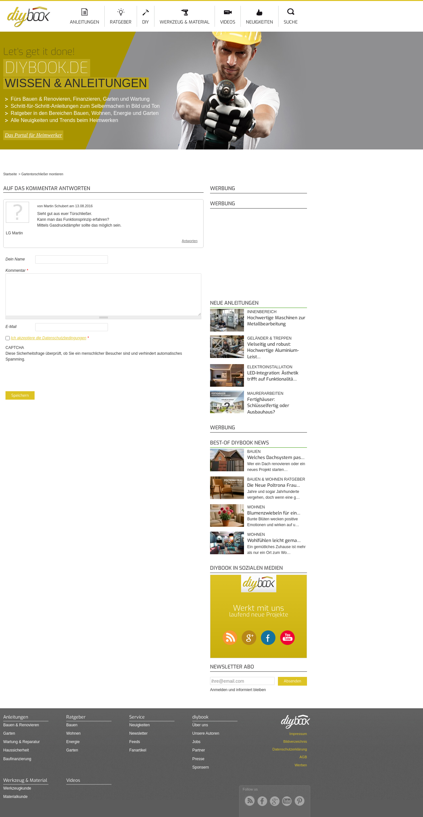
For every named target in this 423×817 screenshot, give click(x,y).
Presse (198, 759)
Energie (72, 742)
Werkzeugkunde (17, 788)
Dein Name (15, 259)
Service (137, 717)
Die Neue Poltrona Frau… (273, 485)
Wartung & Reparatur (21, 742)
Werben (301, 765)
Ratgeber (121, 22)
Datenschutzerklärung (289, 749)
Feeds (134, 742)
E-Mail (10, 326)
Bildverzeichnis (295, 741)
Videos (227, 22)
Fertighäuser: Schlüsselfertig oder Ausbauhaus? (268, 405)
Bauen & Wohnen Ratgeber (276, 479)
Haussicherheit (16, 750)
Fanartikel (137, 750)
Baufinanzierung (17, 759)
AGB (303, 757)
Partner (198, 750)
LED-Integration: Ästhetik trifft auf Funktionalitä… (272, 376)
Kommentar (16, 270)
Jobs (196, 742)
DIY (145, 22)
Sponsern (200, 767)
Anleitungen (84, 22)
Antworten (190, 241)
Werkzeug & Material (184, 22)
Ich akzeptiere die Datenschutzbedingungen (48, 338)
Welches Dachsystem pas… (275, 457)
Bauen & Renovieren (21, 725)
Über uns (200, 725)
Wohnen (256, 507)
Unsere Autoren (205, 733)
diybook (200, 717)
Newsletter (138, 733)
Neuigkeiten (259, 22)
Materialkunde (15, 796)
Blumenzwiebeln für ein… (273, 513)
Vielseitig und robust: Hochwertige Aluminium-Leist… (273, 350)
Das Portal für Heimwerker (33, 135)
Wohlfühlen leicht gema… (274, 540)
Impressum (298, 734)
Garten (9, 733)
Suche (291, 22)
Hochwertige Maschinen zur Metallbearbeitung (276, 321)
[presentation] (54, 374)
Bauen (253, 451)
